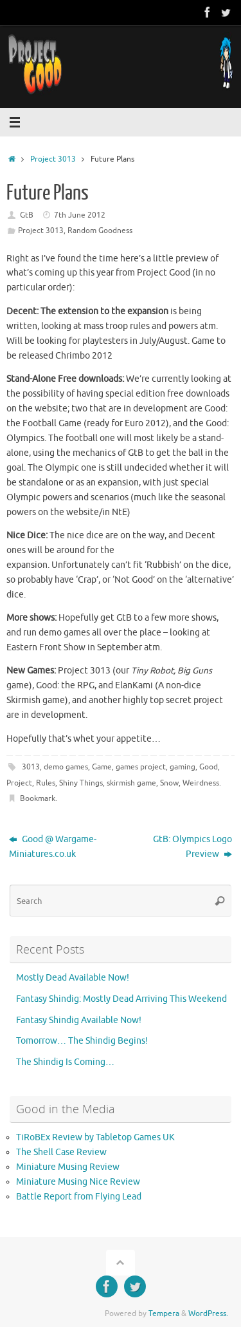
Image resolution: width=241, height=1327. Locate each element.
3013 (31, 767)
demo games (66, 767)
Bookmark (37, 798)
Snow (169, 783)
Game (102, 767)
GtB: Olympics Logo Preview (192, 847)
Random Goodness (99, 230)
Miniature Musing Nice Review (78, 1181)
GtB (26, 215)
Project (19, 783)
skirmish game (131, 783)
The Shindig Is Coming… (65, 1062)
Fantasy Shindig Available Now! (78, 1020)
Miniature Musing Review (68, 1167)
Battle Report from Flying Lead (78, 1196)
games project (141, 767)
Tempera (163, 1313)
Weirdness (201, 783)
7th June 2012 (79, 215)
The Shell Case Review (61, 1152)
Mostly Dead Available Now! (72, 977)
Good (208, 767)
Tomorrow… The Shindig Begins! (82, 1040)
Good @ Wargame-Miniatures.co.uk (52, 847)
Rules (45, 783)
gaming (182, 767)
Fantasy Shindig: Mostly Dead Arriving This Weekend (121, 998)
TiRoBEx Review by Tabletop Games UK (95, 1137)
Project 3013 (53, 159)
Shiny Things (81, 783)
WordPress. (208, 1313)
